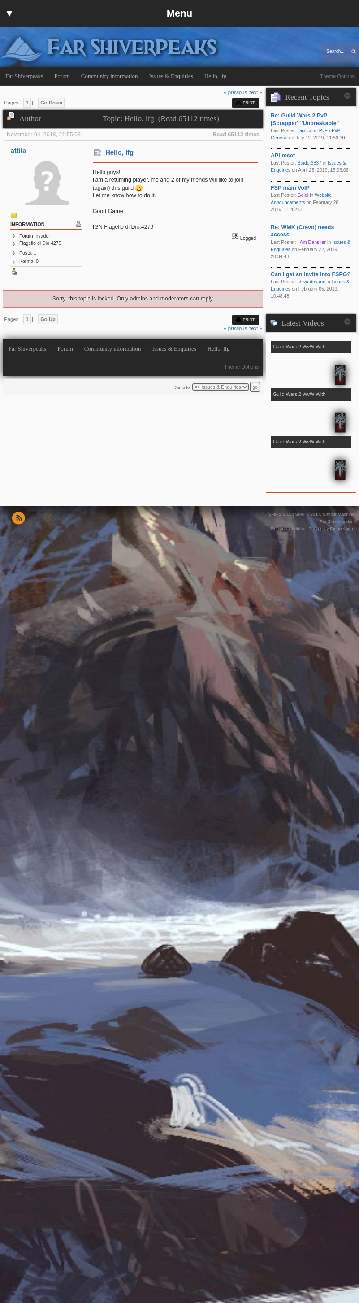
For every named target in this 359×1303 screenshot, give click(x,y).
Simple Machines (340, 514)
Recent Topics (307, 97)
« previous (235, 92)
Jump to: (182, 387)
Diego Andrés (343, 528)
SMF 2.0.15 (280, 514)
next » (255, 92)
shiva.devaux (311, 281)
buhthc (298, 528)
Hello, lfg (119, 152)
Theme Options (337, 76)
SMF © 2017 (307, 514)
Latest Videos (302, 323)
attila (18, 150)
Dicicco (304, 130)
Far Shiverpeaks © (338, 521)
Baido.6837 (309, 162)
